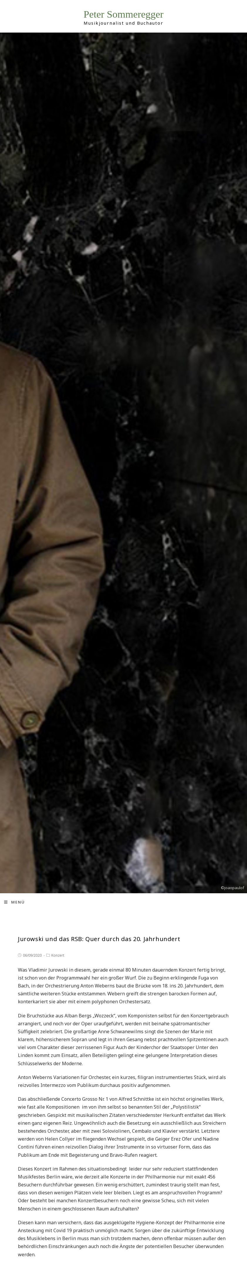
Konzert (57, 955)
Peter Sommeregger (123, 15)
